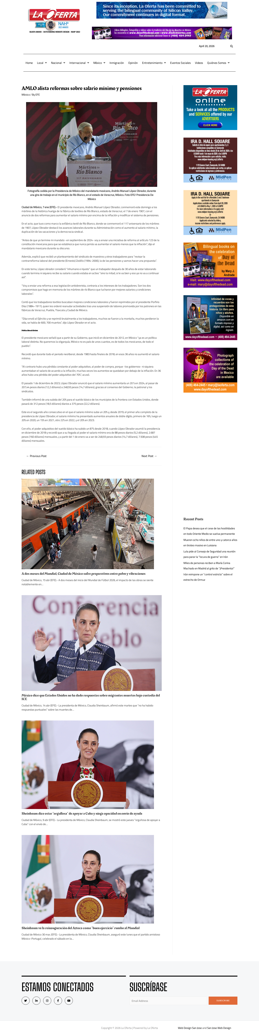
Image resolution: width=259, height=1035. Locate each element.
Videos (199, 62)
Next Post (149, 456)
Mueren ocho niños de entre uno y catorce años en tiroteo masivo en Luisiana (210, 542)
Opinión (133, 62)
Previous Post (36, 456)
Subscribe (223, 1000)
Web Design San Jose (190, 1027)
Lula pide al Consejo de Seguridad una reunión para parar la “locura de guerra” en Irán (209, 554)
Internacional (79, 62)
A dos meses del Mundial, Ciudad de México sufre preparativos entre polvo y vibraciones (84, 573)
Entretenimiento (154, 62)
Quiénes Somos (218, 62)
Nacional (58, 62)
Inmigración (117, 62)
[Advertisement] (210, 425)
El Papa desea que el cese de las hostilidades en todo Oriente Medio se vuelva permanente (209, 531)
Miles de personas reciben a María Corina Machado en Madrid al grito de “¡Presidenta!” (209, 565)
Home (29, 62)
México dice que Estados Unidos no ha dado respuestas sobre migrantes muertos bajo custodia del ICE (91, 697)
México (99, 62)
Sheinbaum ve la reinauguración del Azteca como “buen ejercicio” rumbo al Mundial (81, 928)
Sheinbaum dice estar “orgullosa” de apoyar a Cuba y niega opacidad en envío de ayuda (82, 813)
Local (42, 62)
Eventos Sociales (180, 62)
